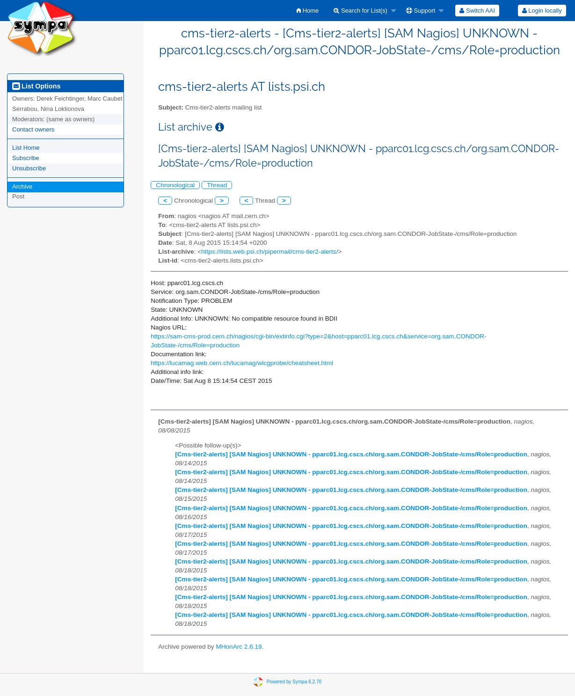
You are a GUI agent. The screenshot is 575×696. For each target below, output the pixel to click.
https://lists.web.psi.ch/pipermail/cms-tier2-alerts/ (269, 251)
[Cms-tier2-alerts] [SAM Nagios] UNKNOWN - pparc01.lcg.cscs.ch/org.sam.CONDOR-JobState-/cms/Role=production (351, 454)
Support (420, 10)
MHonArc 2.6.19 (239, 646)
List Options (36, 86)
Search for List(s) (360, 10)
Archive (22, 186)
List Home (26, 147)
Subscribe (25, 157)
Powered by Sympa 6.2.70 (294, 681)
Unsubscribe (29, 168)
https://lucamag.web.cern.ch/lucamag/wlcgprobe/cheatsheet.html (242, 362)
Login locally (542, 10)
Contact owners (33, 129)
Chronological (175, 185)
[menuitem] (307, 10)
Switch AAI (477, 10)
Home (308, 10)
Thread (217, 185)
